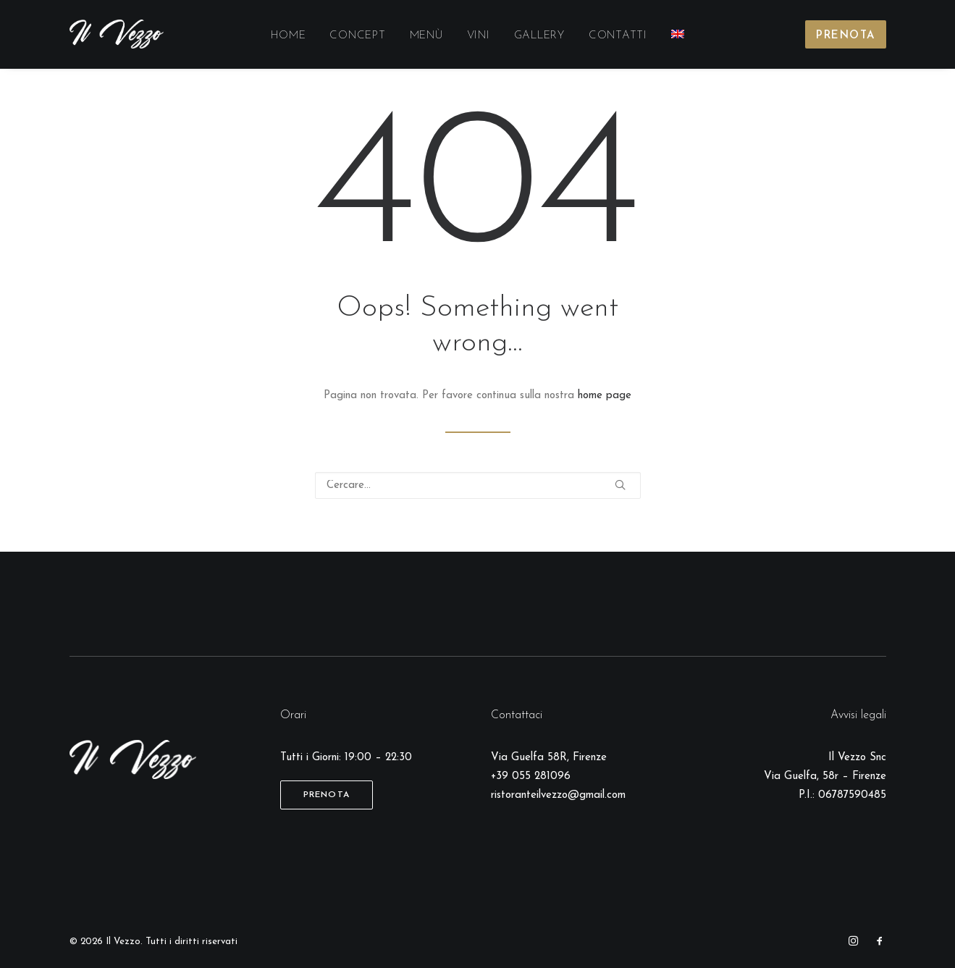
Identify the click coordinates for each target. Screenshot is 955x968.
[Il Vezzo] (117, 34)
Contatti (618, 35)
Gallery (539, 35)
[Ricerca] (478, 485)
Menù (426, 35)
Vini (478, 35)
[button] (620, 484)
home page (604, 395)
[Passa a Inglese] (677, 34)
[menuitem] (288, 36)
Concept (357, 35)
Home (288, 35)
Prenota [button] (326, 795)
